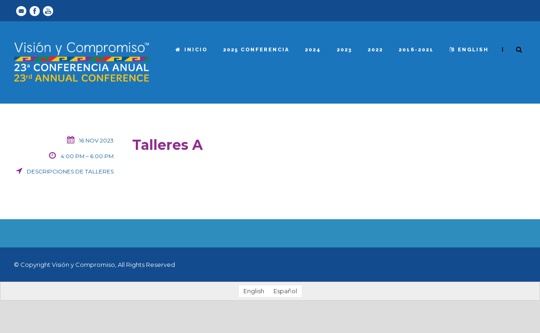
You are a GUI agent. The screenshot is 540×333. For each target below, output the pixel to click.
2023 (344, 50)
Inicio (191, 50)
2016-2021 (416, 50)
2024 (313, 50)
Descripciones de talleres (70, 171)
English (469, 50)
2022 (375, 50)
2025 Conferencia (256, 50)
